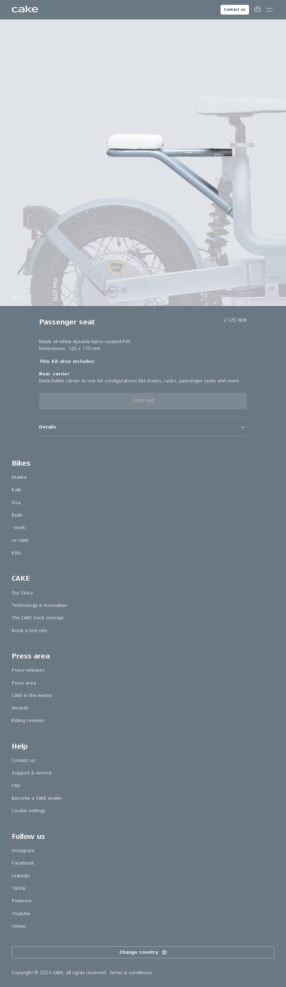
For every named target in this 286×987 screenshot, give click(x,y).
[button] (143, 427)
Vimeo (19, 926)
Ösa (16, 502)
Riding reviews (28, 720)
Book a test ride (29, 630)
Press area (24, 683)
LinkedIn (21, 875)
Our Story (22, 592)
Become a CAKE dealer (37, 798)
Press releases (28, 670)
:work (18, 527)
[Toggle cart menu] (257, 10)
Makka (19, 477)
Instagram (23, 850)
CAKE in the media (31, 695)
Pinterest (21, 900)
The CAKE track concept (38, 617)
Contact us (234, 9)
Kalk (16, 489)
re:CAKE (20, 540)
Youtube (21, 913)
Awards (20, 708)
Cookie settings (29, 810)
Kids (16, 552)
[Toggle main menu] (269, 10)
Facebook (23, 863)
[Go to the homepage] (25, 10)
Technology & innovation (39, 605)
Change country (143, 952)
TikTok (19, 888)
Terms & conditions (130, 972)
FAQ (16, 785)
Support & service (31, 772)
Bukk (17, 515)
